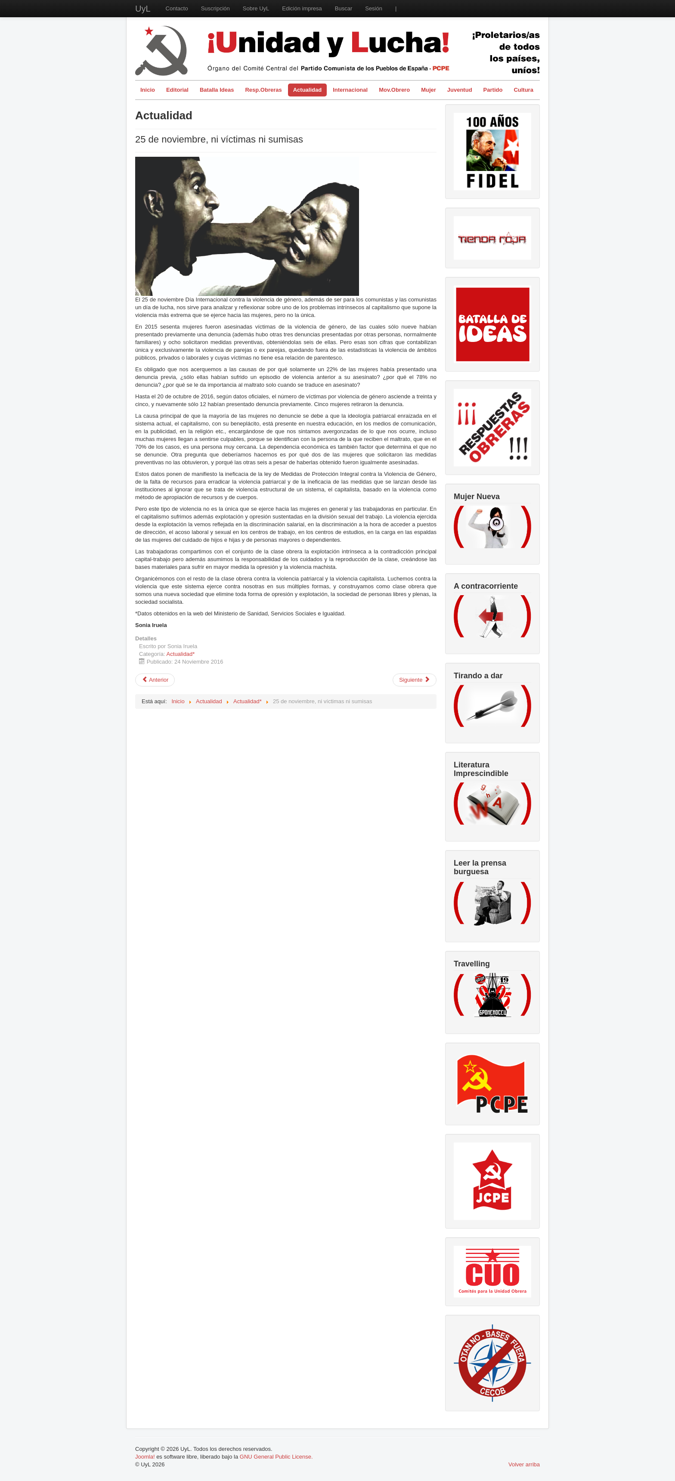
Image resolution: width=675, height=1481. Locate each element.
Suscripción (215, 8)
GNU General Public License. (276, 1456)
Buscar (343, 8)
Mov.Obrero (394, 90)
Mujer (428, 90)
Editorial (177, 90)
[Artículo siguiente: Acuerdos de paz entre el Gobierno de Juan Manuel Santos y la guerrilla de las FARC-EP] (415, 680)
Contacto (177, 8)
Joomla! (145, 1456)
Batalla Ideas (217, 90)
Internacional (350, 90)
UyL (143, 8)
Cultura (523, 90)
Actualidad (307, 90)
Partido (493, 90)
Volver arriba (524, 1464)
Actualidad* (181, 654)
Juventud (459, 90)
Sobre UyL (256, 8)
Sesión (373, 8)
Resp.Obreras (263, 90)
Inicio (147, 90)
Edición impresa (302, 8)
